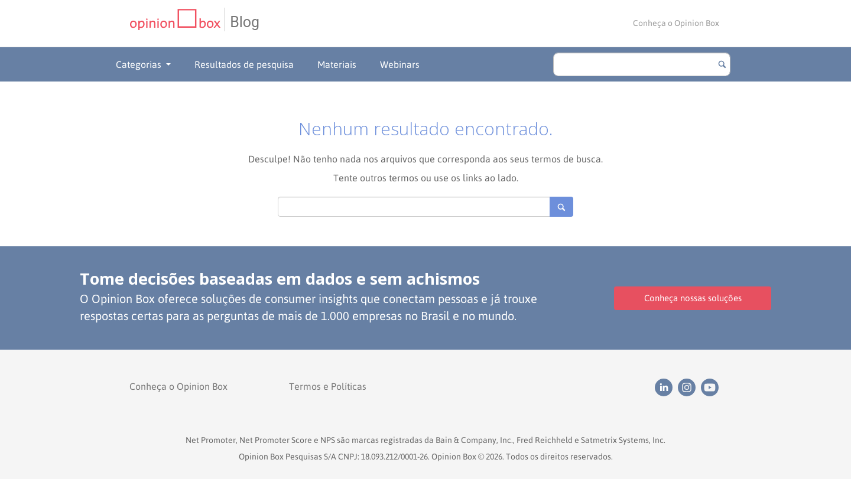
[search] (641, 64)
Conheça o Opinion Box (676, 23)
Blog (244, 22)
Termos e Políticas (327, 386)
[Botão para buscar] (722, 64)
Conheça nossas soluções (693, 298)
